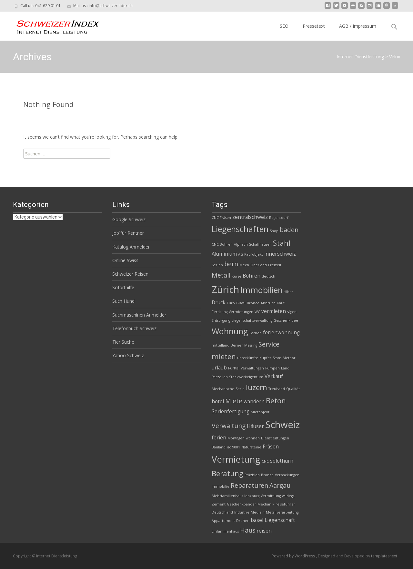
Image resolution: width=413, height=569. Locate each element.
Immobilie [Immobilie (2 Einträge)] (220, 486)
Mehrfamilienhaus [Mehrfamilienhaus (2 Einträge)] (227, 496)
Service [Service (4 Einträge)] (268, 344)
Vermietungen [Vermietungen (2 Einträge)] (241, 311)
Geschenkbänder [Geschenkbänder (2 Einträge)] (241, 504)
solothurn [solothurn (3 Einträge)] (281, 460)
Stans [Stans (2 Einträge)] (277, 358)
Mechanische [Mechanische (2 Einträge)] (223, 389)
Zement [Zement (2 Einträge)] (219, 504)
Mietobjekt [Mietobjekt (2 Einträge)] (260, 412)
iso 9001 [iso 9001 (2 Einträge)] (233, 447)
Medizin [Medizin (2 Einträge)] (258, 512)
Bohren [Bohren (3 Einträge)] (251, 275)
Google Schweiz (129, 219)
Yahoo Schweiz (128, 355)
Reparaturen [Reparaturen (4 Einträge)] (249, 485)
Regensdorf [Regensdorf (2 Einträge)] (278, 217)
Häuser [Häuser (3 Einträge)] (255, 426)
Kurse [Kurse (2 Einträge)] (236, 276)
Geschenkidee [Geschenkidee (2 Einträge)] (286, 320)
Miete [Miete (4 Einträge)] (233, 401)
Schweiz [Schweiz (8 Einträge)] (282, 424)
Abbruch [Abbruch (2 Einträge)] (268, 303)
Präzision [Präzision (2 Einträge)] (252, 475)
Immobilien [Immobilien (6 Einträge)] (261, 289)
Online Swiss (125, 260)
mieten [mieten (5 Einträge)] (224, 356)
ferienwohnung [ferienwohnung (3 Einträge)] (281, 332)
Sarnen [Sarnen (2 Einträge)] (255, 333)
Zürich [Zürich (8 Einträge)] (225, 289)
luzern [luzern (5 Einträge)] (256, 387)
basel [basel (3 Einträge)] (257, 520)
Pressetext (314, 26)
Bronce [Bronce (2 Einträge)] (253, 303)
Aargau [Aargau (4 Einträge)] (279, 485)
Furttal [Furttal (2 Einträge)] (233, 368)
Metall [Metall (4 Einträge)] (221, 275)
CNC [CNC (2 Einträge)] (265, 461)
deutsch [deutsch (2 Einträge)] (268, 276)
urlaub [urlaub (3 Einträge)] (219, 367)
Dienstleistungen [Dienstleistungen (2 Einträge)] (275, 438)
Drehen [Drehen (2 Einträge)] (242, 520)
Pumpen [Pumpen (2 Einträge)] (272, 368)
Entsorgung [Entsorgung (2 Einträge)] (221, 320)
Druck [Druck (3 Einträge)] (219, 302)
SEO (284, 26)
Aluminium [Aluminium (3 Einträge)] (224, 253)
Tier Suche (123, 342)
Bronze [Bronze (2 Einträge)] (267, 475)
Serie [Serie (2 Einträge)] (240, 389)
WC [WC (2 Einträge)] (257, 311)
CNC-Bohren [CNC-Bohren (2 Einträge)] (222, 244)
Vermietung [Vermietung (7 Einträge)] (236, 459)
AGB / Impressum (357, 26)
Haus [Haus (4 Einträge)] (247, 530)
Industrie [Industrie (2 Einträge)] (241, 512)
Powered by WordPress (294, 556)
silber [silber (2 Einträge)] (288, 291)
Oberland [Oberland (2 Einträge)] (258, 265)
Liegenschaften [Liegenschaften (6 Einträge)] (240, 228)
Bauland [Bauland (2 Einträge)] (219, 447)
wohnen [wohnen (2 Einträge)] (253, 438)
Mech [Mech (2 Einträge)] (244, 265)
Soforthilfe (123, 287)
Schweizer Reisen (130, 274)
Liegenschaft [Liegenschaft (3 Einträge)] (280, 520)
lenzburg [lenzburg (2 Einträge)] (251, 496)
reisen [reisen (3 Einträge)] (264, 530)
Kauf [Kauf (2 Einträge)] (281, 303)
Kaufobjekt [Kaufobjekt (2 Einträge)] (253, 254)
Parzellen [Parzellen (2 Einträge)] (220, 377)
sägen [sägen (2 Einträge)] (292, 311)
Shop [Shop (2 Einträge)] (274, 231)
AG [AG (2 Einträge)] (240, 254)
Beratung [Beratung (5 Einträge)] (227, 473)
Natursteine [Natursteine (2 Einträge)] (251, 447)
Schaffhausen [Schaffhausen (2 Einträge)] (260, 244)
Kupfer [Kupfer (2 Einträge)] (265, 358)
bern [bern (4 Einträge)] (231, 264)
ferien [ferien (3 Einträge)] (219, 437)
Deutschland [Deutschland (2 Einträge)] (222, 512)
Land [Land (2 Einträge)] (285, 368)
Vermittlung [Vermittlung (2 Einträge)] (271, 496)
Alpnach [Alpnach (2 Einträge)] (241, 244)
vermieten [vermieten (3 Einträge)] (273, 311)
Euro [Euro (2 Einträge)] (231, 303)
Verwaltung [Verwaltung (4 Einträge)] (229, 425)
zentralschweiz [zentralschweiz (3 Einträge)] (250, 217)
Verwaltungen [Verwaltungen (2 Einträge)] (252, 368)
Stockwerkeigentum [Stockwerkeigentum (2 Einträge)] (246, 377)
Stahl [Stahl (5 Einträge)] (281, 243)
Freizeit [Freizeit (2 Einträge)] (274, 265)
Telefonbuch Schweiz (134, 328)
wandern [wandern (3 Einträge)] (254, 401)
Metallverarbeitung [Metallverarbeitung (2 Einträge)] (282, 512)
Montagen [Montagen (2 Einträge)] (236, 438)
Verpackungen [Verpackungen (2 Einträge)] (287, 475)
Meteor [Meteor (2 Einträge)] (289, 358)
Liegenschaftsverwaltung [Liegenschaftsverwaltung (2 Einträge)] (251, 320)
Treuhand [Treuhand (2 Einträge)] (276, 389)
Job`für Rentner (128, 233)
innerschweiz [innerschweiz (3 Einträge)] (280, 253)
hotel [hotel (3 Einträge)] (218, 401)
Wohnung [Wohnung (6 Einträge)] (230, 331)
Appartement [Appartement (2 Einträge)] (223, 520)
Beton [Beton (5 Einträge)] (276, 401)
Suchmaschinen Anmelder (139, 315)
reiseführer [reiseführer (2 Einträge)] (285, 504)
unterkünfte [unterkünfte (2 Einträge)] (247, 358)
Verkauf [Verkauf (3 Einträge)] (274, 376)
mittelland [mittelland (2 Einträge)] (220, 345)
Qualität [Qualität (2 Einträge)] (293, 389)
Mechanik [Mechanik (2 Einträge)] (265, 504)
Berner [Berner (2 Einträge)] (237, 345)
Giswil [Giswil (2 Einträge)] (241, 303)
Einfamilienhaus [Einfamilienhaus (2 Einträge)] (225, 531)
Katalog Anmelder (131, 247)
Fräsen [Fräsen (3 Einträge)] (271, 446)
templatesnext (384, 556)
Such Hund (123, 301)
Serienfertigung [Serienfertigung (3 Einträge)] (230, 411)
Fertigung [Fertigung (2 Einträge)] (219, 311)
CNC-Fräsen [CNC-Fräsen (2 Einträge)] (221, 217)
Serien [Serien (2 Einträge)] (217, 265)
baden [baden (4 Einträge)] (289, 229)
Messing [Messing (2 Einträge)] (250, 345)
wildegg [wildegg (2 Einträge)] (288, 496)
